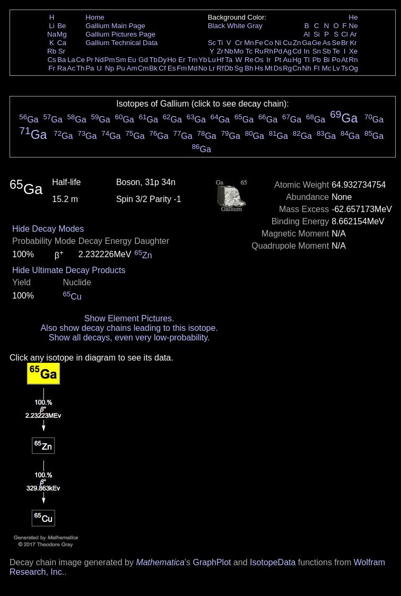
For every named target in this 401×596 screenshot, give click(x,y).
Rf (219, 68)
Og (353, 68)
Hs (259, 68)
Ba (61, 60)
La (71, 60)
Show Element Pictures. (129, 318)
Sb (326, 51)
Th (80, 68)
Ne (353, 26)
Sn (316, 51)
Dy (162, 60)
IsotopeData (272, 562)
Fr (51, 68)
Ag (287, 51)
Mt (269, 68)
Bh (249, 68)
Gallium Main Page (115, 26)
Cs (51, 60)
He (353, 17)
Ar (353, 34)
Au (287, 60)
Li (51, 26)
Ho (171, 60)
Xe (353, 51)
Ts (344, 68)
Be (61, 26)
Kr (353, 43)
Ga (306, 43)
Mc (327, 68)
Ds (278, 68)
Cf (162, 68)
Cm (143, 68)
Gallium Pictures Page (120, 34)
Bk (153, 68)
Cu (287, 43)
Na (51, 34)
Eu (131, 60)
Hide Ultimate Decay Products (68, 270)
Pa (89, 68)
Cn (296, 68)
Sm (121, 60)
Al (306, 34)
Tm (192, 60)
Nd (99, 60)
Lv (336, 68)
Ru (259, 51)
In (307, 51)
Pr (89, 60)
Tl (307, 60)
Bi (327, 60)
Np (109, 68)
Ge (316, 43)
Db (228, 68)
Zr (220, 51)
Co (268, 43)
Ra (61, 68)
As (326, 43)
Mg (62, 34)
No (202, 68)
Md (193, 68)
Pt (278, 60)
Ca (61, 43)
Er (181, 60)
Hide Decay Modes (48, 228)
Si (316, 34)
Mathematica (160, 562)
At (344, 60)
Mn (249, 43)
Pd (278, 51)
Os (259, 60)
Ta (228, 60)
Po (336, 60)
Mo (239, 51)
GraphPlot (212, 562)
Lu (212, 60)
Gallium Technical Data (121, 43)
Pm (109, 60)
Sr (61, 51)
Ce (80, 60)
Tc (249, 51)
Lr (212, 68)
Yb (202, 60)
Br (344, 43)
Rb (51, 51)
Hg (296, 60)
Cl (344, 34)
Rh (268, 51)
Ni (278, 43)
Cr (238, 43)
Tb (153, 60)
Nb (228, 51)
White (236, 26)
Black (216, 26)
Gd (143, 60)
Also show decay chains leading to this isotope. (128, 327)
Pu (120, 68)
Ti (220, 43)
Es (172, 68)
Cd (296, 51)
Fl (316, 68)
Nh (306, 68)
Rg (287, 68)
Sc (212, 43)
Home (94, 17)
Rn (353, 60)
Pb (316, 60)
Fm (182, 68)
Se (336, 43)
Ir (268, 60)
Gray (255, 26)
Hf (219, 60)
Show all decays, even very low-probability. (129, 337)
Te (336, 51)
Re (249, 60)
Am (132, 68)
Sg (238, 68)
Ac (71, 68)
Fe (259, 43)
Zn (297, 43)
